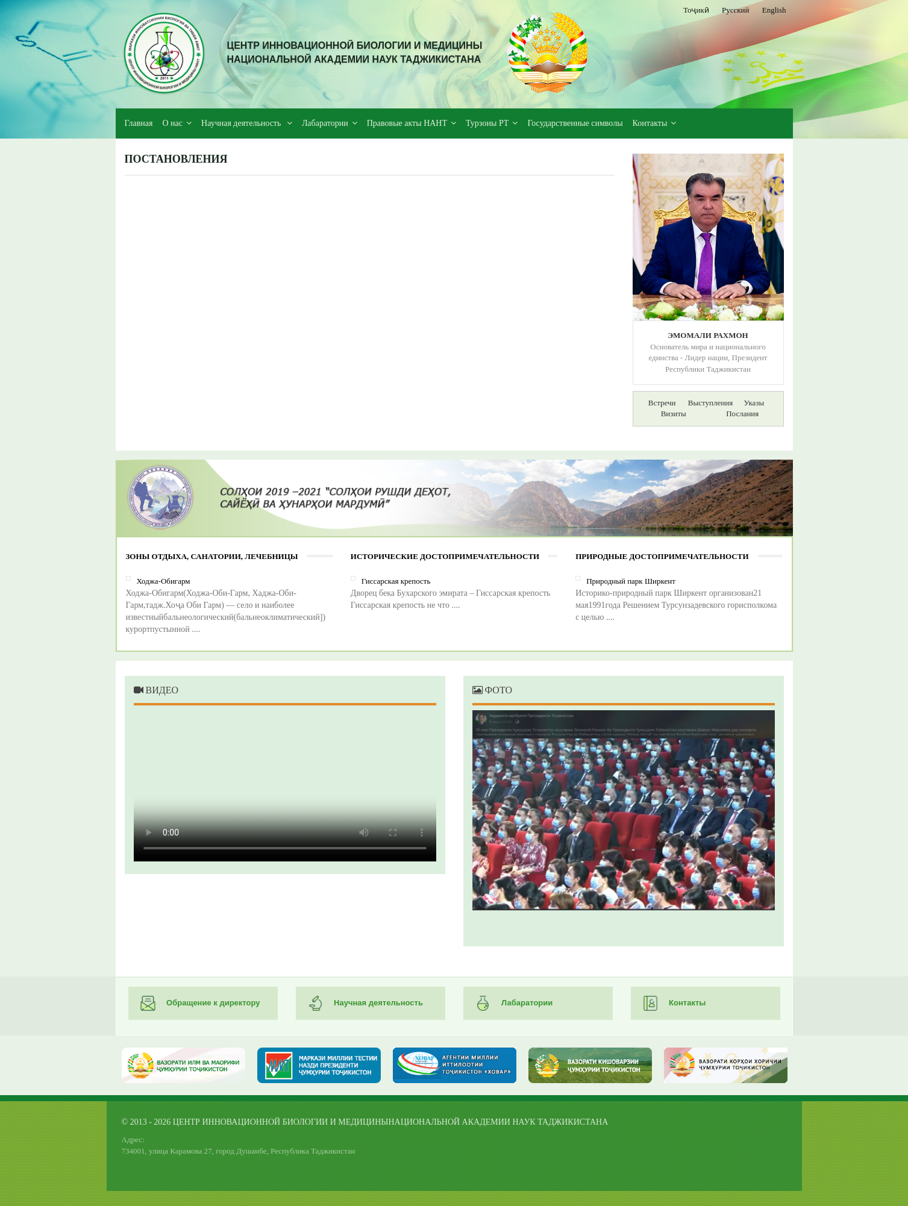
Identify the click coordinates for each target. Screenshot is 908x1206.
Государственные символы (574, 123)
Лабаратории (325, 123)
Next (751, 824)
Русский (736, 9)
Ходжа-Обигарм (163, 581)
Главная (139, 123)
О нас (173, 123)
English (774, 9)
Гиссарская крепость (396, 581)
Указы (754, 402)
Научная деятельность (242, 123)
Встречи (662, 402)
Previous (496, 824)
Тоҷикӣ (696, 9)
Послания (742, 413)
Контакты (650, 123)
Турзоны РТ (487, 123)
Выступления (710, 402)
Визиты (673, 413)
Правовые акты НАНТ (407, 123)
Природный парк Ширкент (630, 581)
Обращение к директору (200, 1003)
